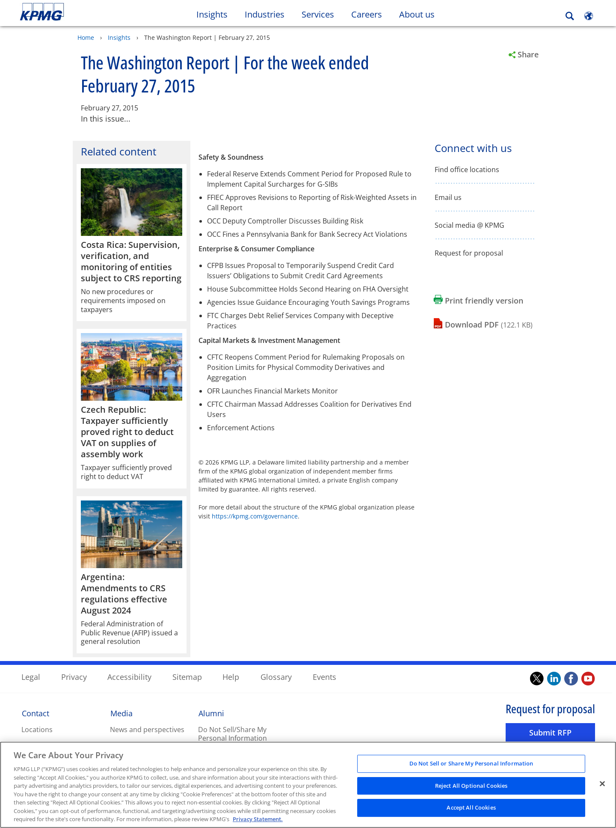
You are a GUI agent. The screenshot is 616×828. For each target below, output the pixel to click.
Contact (35, 713)
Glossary (276, 676)
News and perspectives (147, 729)
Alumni (211, 713)
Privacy (74, 676)
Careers (371, 14)
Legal (30, 676)
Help (230, 676)
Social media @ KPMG (469, 224)
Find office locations (467, 169)
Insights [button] (212, 14)
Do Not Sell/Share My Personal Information (232, 733)
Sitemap (187, 676)
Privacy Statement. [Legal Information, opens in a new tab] (258, 821)
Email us (448, 197)
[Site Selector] (588, 16)
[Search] (569, 16)
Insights (119, 37)
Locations (37, 729)
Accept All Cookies (471, 809)
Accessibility (129, 676)
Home (85, 37)
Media (121, 713)
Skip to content (75, 12)
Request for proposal (469, 252)
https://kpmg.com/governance (255, 516)
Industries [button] (264, 14)
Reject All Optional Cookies (471, 787)
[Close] (602, 785)
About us (421, 14)
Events (324, 676)
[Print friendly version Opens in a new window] (478, 300)
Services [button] (318, 14)
